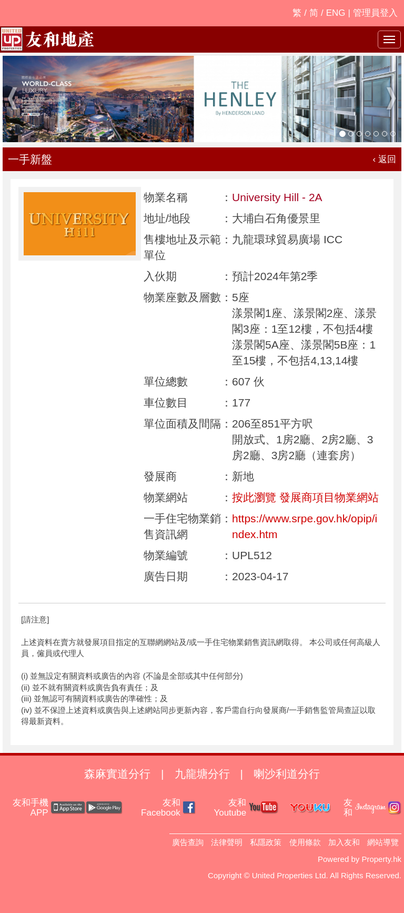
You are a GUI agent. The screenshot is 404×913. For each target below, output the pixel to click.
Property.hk (381, 859)
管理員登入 (375, 13)
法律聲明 (227, 842)
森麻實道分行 (117, 774)
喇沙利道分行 (287, 774)
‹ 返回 (384, 159)
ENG (336, 13)
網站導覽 (383, 842)
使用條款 (305, 842)
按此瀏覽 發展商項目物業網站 (305, 497)
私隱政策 (265, 842)
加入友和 (344, 842)
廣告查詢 (188, 842)
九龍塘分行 (202, 774)
